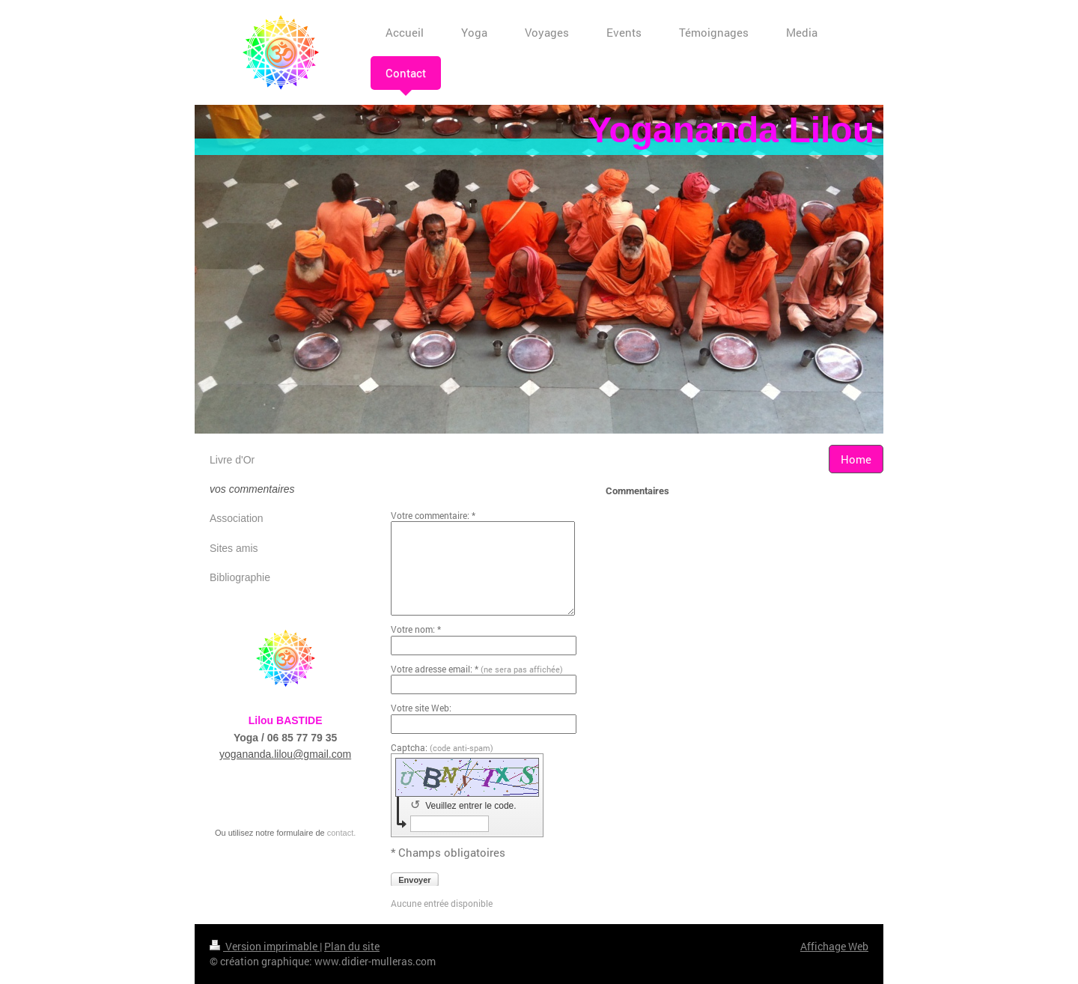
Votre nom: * (416, 629)
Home (856, 459)
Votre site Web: (421, 708)
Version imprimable (265, 946)
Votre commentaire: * (433, 515)
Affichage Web (834, 946)
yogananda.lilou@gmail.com (285, 754)
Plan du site (352, 946)
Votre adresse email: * (477, 669)
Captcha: (442, 747)
